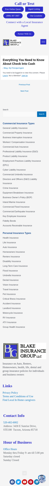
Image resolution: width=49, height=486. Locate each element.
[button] (24, 473)
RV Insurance (9, 318)
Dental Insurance (11, 280)
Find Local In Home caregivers (19, 400)
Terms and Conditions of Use (18, 396)
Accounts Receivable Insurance (17, 225)
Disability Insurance (12, 261)
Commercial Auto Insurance (15, 147)
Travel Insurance (10, 289)
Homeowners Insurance (14, 252)
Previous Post (24, 85)
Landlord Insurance (12, 308)
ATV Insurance (9, 322)
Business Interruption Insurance (17, 137)
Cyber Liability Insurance (14, 170)
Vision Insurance (10, 285)
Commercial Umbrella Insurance (18, 174)
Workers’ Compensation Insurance (19, 142)
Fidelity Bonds (9, 221)
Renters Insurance (11, 257)
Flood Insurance (10, 271)
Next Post (24, 91)
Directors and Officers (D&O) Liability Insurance (20, 181)
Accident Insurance (12, 303)
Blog (6, 68)
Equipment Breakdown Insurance (18, 193)
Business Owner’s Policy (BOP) (17, 197)
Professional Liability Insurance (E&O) (20, 151)
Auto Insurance (10, 247)
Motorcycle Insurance (13, 313)
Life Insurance (9, 242)
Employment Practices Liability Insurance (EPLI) (22, 163)
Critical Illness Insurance (14, 299)
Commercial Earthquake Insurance (19, 211)
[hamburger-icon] (43, 41)
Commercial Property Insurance (17, 133)
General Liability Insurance (15, 128)
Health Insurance (11, 238)
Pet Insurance (9, 294)
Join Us (25, 76)
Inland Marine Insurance (14, 202)
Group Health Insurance (14, 327)
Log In (5, 76)
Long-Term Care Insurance (15, 266)
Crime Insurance (10, 188)
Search (5, 110)
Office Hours (10, 449)
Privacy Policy (10, 392)
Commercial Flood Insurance (16, 207)
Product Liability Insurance (15, 156)
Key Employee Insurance (14, 216)
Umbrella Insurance (12, 275)
